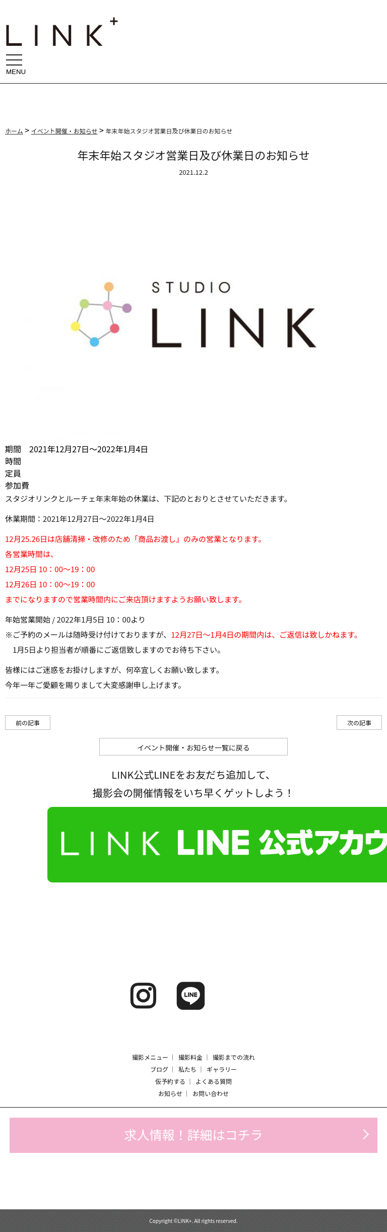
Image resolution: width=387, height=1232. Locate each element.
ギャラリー (222, 1069)
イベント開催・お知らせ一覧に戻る (193, 747)
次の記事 (359, 722)
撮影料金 (190, 1057)
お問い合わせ (210, 1093)
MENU (17, 65)
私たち (187, 1069)
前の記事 (28, 722)
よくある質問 (214, 1081)
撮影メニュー (150, 1057)
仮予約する (170, 1081)
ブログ (159, 1069)
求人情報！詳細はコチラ (193, 1134)
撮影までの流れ (234, 1057)
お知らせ (170, 1093)
